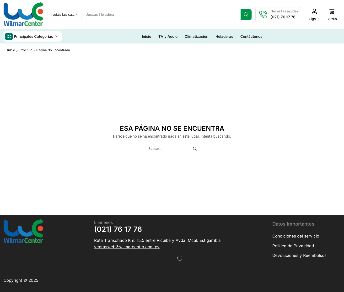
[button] (314, 15)
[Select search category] (64, 14)
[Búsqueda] (246, 14)
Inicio (11, 50)
